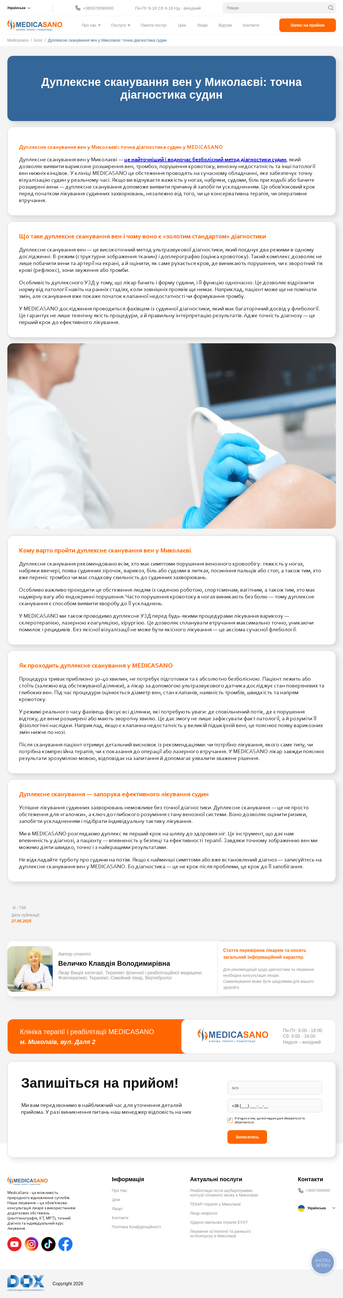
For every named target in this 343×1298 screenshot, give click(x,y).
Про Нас (119, 1190)
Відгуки (225, 25)
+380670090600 (98, 8)
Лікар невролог (204, 1213)
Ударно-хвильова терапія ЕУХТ (219, 1222)
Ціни (182, 25)
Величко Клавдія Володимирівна (114, 963)
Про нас (89, 25)
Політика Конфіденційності (136, 1227)
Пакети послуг (154, 25)
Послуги (118, 25)
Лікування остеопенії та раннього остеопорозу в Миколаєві (220, 1233)
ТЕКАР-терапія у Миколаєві (215, 1204)
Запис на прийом (308, 25)
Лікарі (202, 25)
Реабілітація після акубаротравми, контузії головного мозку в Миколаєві (224, 1192)
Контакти (251, 25)
